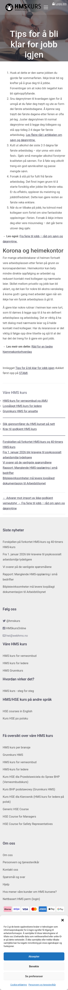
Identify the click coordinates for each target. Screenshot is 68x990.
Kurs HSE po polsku (15, 718)
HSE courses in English (17, 711)
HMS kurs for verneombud (19, 656)
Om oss (8, 855)
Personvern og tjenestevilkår (42, 985)
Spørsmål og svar (14, 877)
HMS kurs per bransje (16, 747)
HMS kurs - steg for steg (18, 691)
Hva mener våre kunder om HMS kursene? (30, 892)
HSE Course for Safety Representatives (28, 824)
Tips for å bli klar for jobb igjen (34, 368)
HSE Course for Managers (19, 816)
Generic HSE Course (16, 809)
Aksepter (33, 956)
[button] (62, 920)
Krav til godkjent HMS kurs (20, 429)
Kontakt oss (10, 869)
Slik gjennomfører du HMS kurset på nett (29, 424)
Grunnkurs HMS (13, 755)
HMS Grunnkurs (13, 670)
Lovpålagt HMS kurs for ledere (22, 406)
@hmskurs (13, 621)
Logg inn (61, 4)
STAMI (23, 373)
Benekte (34, 966)
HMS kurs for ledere (15, 663)
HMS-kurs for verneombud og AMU (25, 400)
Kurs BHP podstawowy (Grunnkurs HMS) (29, 789)
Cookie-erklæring (18, 985)
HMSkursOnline (16, 628)
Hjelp (6, 884)
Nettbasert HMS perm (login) (21, 899)
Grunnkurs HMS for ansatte (20, 411)
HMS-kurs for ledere (15, 769)
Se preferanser (34, 976)
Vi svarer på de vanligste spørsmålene (27, 462)
